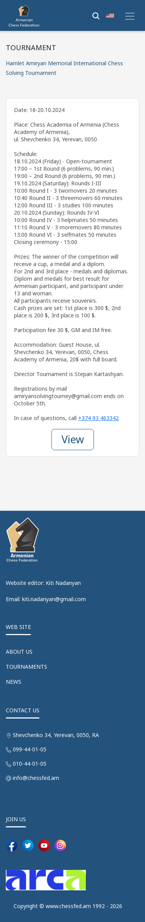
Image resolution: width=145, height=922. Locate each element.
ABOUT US (19, 651)
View (72, 439)
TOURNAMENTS (26, 666)
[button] (110, 15)
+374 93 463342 (98, 418)
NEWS (13, 681)
